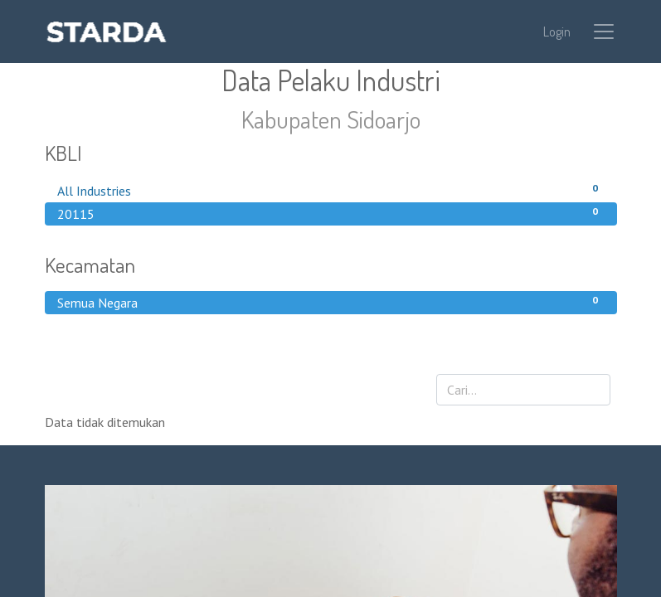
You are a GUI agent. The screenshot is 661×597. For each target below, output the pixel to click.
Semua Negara (331, 302)
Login (557, 31)
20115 (331, 213)
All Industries (331, 190)
